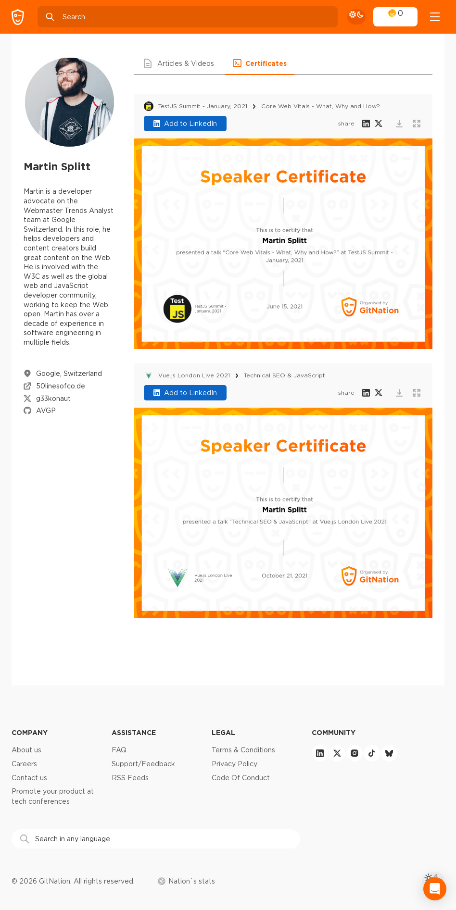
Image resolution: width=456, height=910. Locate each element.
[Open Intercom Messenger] (434, 888)
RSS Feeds (130, 778)
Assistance (134, 732)
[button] (179, 63)
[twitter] (337, 753)
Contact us (29, 778)
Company (30, 732)
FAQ (119, 750)
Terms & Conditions (243, 750)
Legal (223, 732)
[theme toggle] (356, 17)
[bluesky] (389, 753)
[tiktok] (372, 753)
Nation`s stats (186, 881)
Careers (24, 764)
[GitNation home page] (18, 17)
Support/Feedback (143, 764)
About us (26, 750)
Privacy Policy (234, 764)
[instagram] (354, 753)
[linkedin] (320, 753)
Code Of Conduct (241, 778)
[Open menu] (434, 16)
